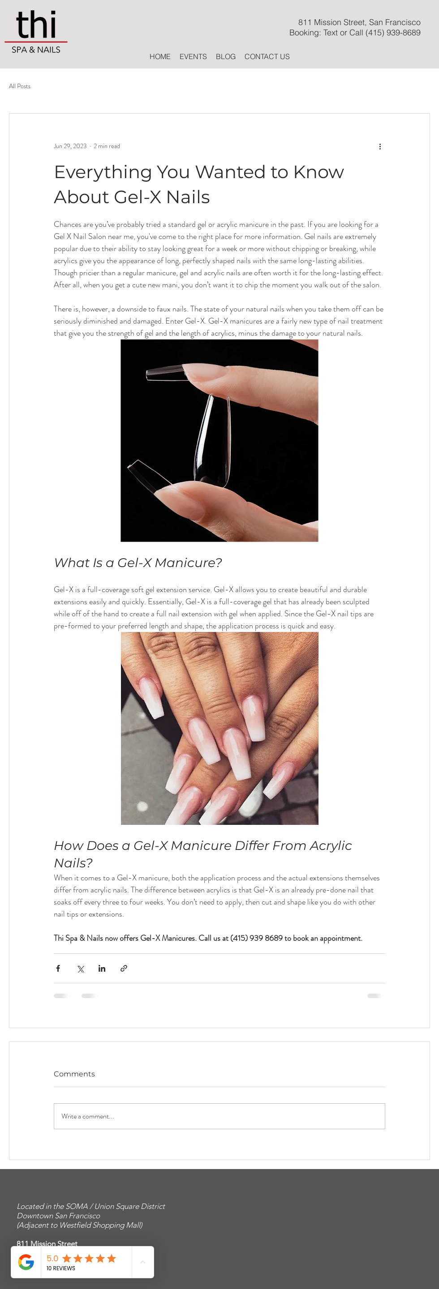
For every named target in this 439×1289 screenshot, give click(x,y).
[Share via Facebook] (58, 968)
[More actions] (379, 146)
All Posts (19, 86)
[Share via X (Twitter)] (80, 968)
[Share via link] (124, 968)
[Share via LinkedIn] (102, 968)
